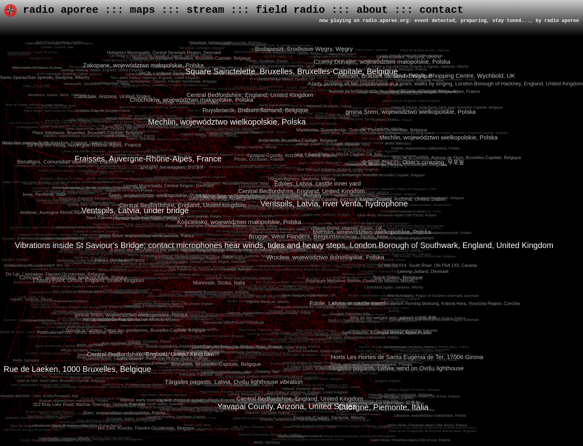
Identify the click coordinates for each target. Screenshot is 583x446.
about (372, 10)
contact (441, 10)
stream (205, 10)
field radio (290, 10)
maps (142, 10)
